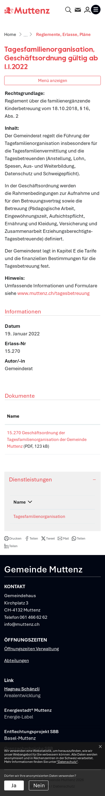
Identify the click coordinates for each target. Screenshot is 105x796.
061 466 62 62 (33, 617)
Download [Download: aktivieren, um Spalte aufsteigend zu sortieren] (86, 416)
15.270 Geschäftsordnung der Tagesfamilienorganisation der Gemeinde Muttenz (36, 439)
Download (86, 433)
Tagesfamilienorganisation (39, 516)
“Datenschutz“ (67, 762)
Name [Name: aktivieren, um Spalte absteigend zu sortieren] (19, 502)
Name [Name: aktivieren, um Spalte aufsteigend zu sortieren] (13, 416)
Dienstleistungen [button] (30, 479)
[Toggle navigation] (96, 9)
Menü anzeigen (52, 80)
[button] (13, 538)
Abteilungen (16, 660)
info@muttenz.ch (21, 624)
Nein (39, 785)
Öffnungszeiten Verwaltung (31, 649)
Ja (14, 785)
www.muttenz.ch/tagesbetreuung (53, 293)
